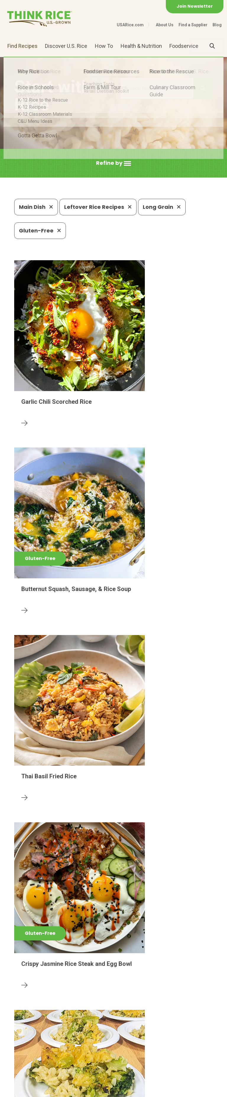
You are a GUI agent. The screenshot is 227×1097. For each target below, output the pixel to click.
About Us (165, 24)
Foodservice (183, 46)
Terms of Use (120, 1089)
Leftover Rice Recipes (98, 207)
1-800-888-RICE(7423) (127, 1047)
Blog (217, 24)
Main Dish (36, 207)
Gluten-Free (40, 230)
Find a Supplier (193, 24)
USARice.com (130, 24)
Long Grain (162, 207)
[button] (113, 163)
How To (104, 46)
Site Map (90, 1089)
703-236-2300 (72, 1047)
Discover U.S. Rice (66, 46)
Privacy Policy (59, 1089)
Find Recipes (22, 46)
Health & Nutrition (141, 46)
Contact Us (25, 1089)
